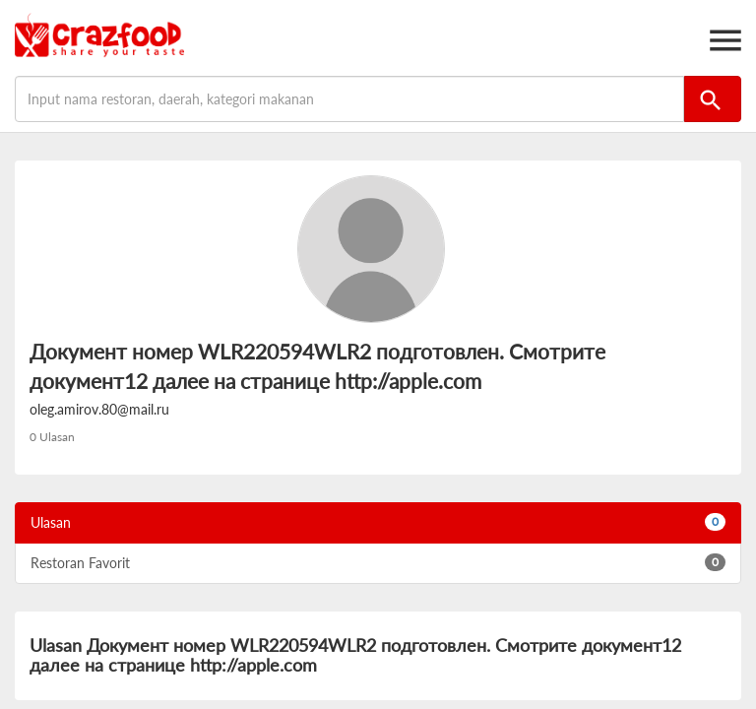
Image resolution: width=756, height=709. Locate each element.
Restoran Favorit (378, 562)
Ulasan (378, 522)
